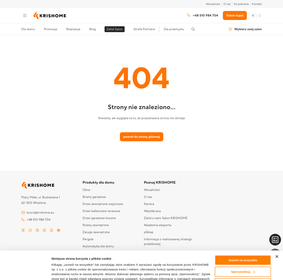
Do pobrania (241, 4)
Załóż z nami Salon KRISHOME (165, 218)
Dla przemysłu (174, 29)
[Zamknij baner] (277, 229)
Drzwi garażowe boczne (99, 218)
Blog (92, 29)
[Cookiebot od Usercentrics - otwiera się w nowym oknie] (25, 272)
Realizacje (73, 29)
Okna (86, 190)
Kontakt (257, 4)
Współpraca (152, 211)
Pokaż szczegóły (63, 272)
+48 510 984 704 (202, 15)
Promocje (50, 29)
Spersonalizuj (243, 245)
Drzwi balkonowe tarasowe (101, 211)
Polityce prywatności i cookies (160, 261)
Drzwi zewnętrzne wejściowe (103, 204)
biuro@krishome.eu (37, 213)
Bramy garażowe (94, 197)
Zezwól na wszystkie (243, 233)
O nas (227, 4)
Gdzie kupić (234, 15)
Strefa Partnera (144, 29)
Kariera (149, 204)
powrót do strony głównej (141, 137)
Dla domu (28, 29)
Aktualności (213, 4)
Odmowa (243, 256)
